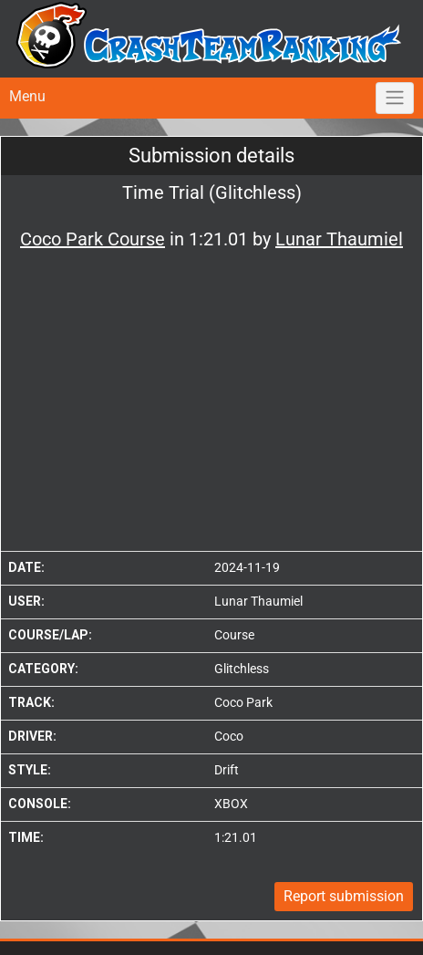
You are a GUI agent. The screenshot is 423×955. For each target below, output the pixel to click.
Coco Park (243, 702)
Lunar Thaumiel (258, 601)
